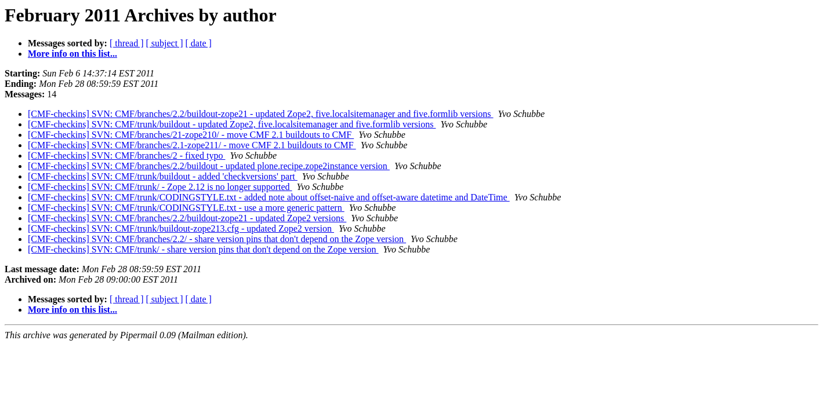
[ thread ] (127, 43)
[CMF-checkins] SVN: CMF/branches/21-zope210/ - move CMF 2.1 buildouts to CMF (191, 135)
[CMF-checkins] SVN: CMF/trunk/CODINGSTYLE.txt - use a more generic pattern (186, 208)
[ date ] (199, 43)
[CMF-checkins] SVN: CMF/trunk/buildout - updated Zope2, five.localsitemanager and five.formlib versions (232, 124)
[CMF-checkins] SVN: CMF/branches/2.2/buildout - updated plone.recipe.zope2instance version (209, 166)
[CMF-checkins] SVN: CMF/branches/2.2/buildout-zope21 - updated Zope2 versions (187, 218)
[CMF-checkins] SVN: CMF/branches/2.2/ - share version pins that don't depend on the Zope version (217, 239)
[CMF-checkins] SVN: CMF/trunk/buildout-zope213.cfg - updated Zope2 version (181, 228)
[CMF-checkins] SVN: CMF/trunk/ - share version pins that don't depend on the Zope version (203, 249)
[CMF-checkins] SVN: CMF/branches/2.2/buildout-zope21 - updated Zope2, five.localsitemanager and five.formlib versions (260, 114)
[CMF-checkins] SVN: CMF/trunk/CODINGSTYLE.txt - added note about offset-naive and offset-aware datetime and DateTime (269, 197)
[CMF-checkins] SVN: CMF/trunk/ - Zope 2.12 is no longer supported (160, 187)
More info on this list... (72, 53)
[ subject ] (164, 43)
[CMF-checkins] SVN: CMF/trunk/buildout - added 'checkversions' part (163, 176)
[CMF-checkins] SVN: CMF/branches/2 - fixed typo (126, 155)
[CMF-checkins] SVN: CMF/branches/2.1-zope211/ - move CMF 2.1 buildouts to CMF (192, 145)
